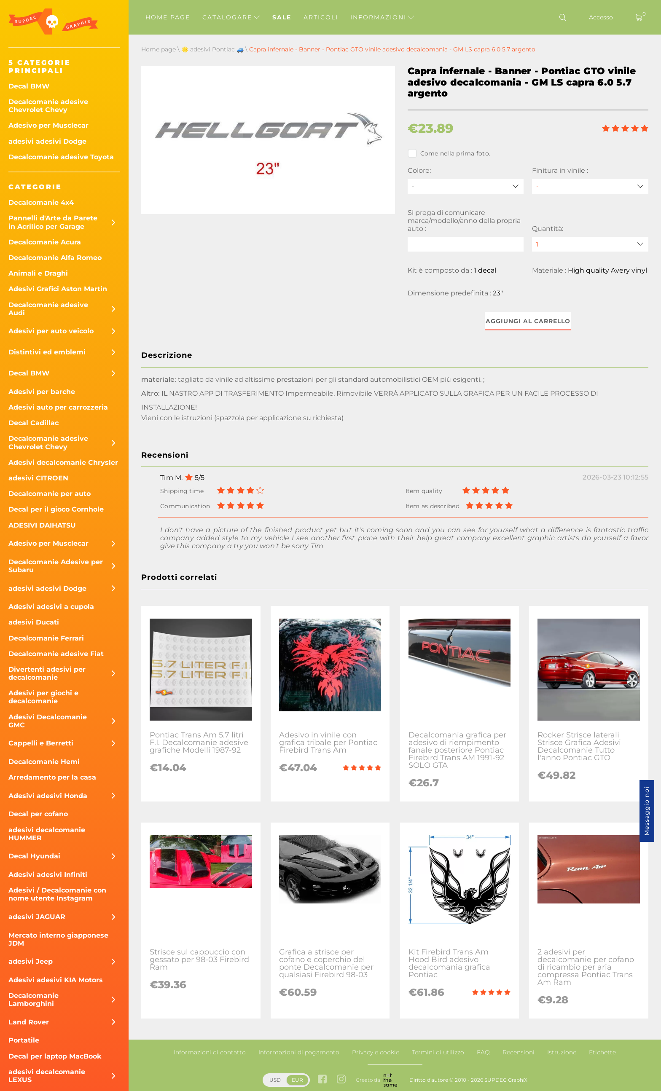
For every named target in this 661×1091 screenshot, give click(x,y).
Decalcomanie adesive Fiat (56, 654)
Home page (167, 17)
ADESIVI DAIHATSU (42, 525)
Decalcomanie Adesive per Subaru (55, 566)
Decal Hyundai (34, 856)
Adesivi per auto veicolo (51, 331)
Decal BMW (29, 86)
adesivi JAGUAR (36, 917)
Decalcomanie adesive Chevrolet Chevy (48, 106)
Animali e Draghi (38, 273)
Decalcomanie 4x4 (41, 202)
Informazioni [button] (382, 17)
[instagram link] (341, 1080)
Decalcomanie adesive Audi (48, 309)
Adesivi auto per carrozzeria (58, 407)
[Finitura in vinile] (590, 186)
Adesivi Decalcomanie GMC (47, 721)
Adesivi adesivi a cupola (51, 607)
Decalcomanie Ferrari (46, 638)
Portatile (23, 1040)
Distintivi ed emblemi (47, 352)
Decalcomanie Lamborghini (33, 1000)
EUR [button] (297, 1080)
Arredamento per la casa (52, 777)
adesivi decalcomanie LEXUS (46, 1076)
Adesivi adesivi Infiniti (47, 875)
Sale (281, 17)
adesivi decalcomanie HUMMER (46, 834)
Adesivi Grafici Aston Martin (57, 289)
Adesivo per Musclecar (48, 125)
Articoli (321, 17)
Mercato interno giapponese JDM (58, 939)
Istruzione (561, 1052)
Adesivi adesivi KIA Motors (55, 980)
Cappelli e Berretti (40, 743)
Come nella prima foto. (449, 153)
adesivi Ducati (33, 622)
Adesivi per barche (41, 392)
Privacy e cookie (375, 1052)
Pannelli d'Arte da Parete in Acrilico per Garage (52, 222)
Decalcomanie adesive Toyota (61, 157)
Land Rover (28, 1022)
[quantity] (590, 244)
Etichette (602, 1052)
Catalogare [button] (231, 17)
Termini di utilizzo (438, 1052)
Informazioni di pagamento (298, 1052)
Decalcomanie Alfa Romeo (55, 258)
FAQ (483, 1052)
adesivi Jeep (30, 961)
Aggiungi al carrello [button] (528, 321)
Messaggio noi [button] (646, 811)
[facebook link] (322, 1080)
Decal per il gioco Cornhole (56, 509)
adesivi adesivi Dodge (47, 141)
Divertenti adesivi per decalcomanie (47, 673)
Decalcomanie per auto (49, 494)
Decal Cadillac (33, 423)
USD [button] (275, 1080)
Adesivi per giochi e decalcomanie (43, 697)
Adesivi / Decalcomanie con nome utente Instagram (57, 894)
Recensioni (518, 1052)
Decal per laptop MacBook (55, 1056)
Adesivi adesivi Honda (47, 796)
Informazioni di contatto (210, 1052)
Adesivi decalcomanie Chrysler (63, 462)
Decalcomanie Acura (44, 242)
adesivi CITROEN (38, 478)
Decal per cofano (38, 814)
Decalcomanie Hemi (44, 762)
